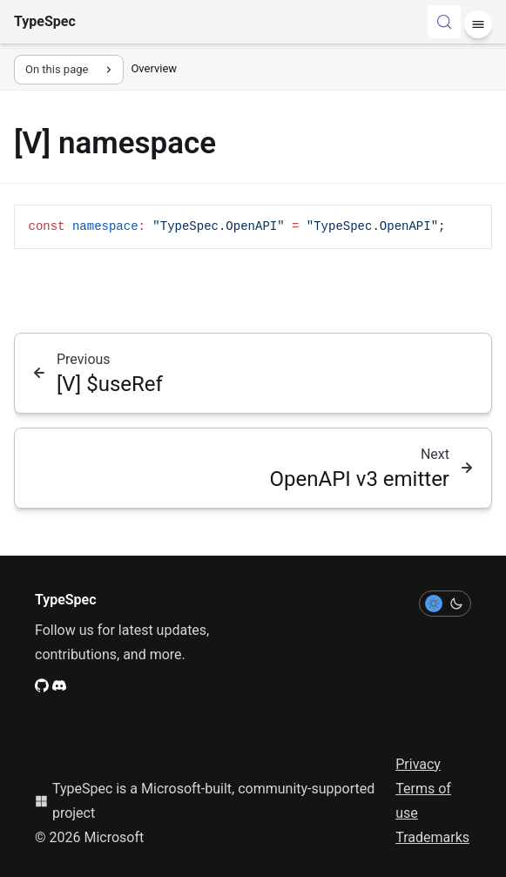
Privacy (418, 764)
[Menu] (478, 24)
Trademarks (432, 837)
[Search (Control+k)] (444, 21)
